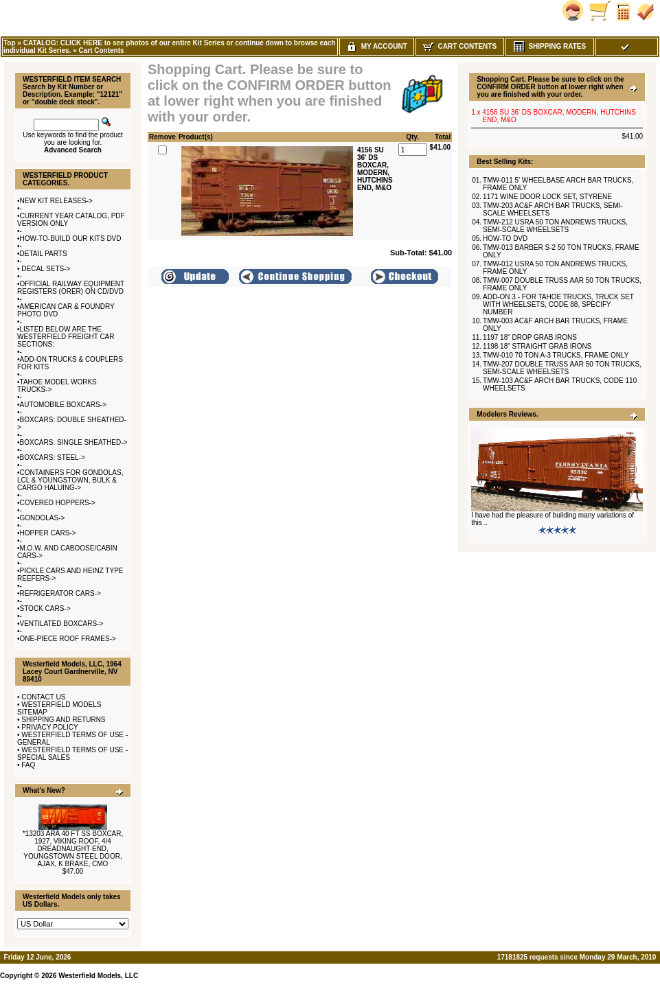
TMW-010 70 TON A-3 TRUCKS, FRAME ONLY (555, 355)
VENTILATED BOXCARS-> (62, 623)
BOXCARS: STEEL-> (52, 457)
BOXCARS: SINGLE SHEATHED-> (74, 442)
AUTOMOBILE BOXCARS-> (63, 404)
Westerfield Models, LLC (98, 975)
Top (9, 43)
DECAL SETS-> (45, 268)
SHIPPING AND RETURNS (63, 719)
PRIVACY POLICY (49, 727)
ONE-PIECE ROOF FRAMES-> (68, 638)
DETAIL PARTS (43, 253)
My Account (376, 46)
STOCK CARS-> (45, 608)
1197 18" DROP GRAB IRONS (530, 337)
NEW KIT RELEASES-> (56, 201)
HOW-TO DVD (505, 238)
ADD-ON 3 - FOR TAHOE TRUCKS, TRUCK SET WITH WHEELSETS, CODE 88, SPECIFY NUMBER (558, 304)
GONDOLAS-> (42, 518)
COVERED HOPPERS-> (57, 503)
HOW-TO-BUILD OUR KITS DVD (71, 238)
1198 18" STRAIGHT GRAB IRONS (537, 346)
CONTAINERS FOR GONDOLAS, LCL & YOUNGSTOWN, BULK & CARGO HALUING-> (70, 480)
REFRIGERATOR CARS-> (60, 593)
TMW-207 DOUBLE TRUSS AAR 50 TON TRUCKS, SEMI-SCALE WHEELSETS (562, 367)
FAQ (28, 765)
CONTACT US (43, 697)
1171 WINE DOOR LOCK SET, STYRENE (547, 196)
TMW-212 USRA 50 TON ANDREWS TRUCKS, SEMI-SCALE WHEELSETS (555, 225)
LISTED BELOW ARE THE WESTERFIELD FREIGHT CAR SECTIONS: (66, 336)
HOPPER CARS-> (48, 533)
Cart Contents (101, 50)
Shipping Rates (550, 46)
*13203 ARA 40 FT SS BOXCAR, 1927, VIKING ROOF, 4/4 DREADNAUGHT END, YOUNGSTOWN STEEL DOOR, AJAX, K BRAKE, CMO (73, 849)
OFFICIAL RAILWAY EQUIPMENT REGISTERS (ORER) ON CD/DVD (70, 287)
